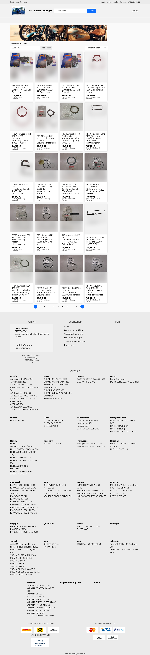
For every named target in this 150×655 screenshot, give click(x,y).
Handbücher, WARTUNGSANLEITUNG (88, 427)
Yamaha (31, 583)
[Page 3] (49, 306)
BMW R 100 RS (50, 387)
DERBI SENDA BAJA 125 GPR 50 (124, 382)
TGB (79, 541)
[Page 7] (67, 306)
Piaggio (14, 524)
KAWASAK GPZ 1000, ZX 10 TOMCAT (22, 492)
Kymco (80, 482)
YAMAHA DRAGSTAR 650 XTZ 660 (40, 589)
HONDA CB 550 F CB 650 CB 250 (23, 461)
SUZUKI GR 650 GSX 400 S (22, 569)
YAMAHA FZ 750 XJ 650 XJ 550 (41, 608)
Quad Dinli (49, 524)
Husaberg (48, 441)
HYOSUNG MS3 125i (119, 449)
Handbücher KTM (85, 423)
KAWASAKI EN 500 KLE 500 (23, 510)
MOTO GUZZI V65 (118, 496)
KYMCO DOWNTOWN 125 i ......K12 (89, 486)
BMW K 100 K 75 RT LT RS (55, 379)
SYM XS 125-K (50, 547)
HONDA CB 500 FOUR (20, 458)
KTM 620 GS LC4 (51, 493)
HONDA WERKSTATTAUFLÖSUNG (22, 445)
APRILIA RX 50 (17, 404)
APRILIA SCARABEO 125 (21, 407)
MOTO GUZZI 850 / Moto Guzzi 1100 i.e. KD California (124, 486)
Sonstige (114, 524)
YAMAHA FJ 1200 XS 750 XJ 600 (41, 602)
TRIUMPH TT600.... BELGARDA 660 (124, 551)
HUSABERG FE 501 (52, 444)
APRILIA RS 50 (16, 401)
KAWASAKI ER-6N (18, 496)
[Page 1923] (77, 306)
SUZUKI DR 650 (17, 561)
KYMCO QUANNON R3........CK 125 (91, 493)
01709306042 (134, 2)
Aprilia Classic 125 (18, 382)
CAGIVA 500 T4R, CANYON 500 (91, 379)
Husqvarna (82, 441)
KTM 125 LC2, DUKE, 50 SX (55, 485)
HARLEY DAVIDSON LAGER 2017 (122, 421)
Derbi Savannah (117, 379)
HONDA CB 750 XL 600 (21, 471)
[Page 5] (58, 306)
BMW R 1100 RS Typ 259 (54, 390)
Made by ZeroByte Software (75, 654)
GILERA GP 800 (51, 426)
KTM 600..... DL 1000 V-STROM (57, 491)
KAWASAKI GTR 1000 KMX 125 (24, 507)
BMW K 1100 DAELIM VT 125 (56, 382)
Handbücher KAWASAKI (88, 420)
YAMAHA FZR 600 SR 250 (38, 610)
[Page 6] (63, 306)
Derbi (113, 376)
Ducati (13, 418)
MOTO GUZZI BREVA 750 (121, 491)
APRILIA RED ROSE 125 (20, 393)
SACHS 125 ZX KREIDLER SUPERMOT (88, 527)
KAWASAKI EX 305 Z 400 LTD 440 (23, 514)
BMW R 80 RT (50, 396)
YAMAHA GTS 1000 (35, 613)
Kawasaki (15, 482)
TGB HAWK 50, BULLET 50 (89, 544)
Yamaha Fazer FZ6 (35, 597)
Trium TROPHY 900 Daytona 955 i (123, 545)
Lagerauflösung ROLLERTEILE (24, 526)
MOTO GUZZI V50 (118, 493)
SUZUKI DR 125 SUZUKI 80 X (23, 555)
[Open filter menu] (46, 48)
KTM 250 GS (49, 488)
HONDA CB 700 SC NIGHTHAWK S (19, 467)
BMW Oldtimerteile (53, 399)
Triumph (114, 541)
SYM (46, 541)
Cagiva (80, 376)
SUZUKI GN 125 (17, 564)
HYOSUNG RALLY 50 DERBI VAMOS (123, 445)
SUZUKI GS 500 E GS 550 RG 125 (25, 572)
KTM (46, 482)
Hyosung (114, 441)
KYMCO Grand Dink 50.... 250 (90, 491)
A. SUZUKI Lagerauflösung (22, 544)
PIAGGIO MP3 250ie (19, 529)
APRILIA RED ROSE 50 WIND (23, 396)
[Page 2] (44, 306)
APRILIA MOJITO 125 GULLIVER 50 (24, 388)
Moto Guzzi (115, 482)
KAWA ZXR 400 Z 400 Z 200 (23, 488)
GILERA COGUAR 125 (53, 420)
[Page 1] (39, 306)
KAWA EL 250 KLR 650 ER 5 (22, 485)
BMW (46, 376)
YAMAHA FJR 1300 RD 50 (38, 605)
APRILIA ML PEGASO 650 (21, 385)
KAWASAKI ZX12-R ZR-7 (21, 502)
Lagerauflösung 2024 (70, 583)
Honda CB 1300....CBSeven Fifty (24, 449)
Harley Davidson (118, 418)
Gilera (46, 418)
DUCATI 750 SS (17, 420)
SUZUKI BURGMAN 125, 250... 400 (23, 551)
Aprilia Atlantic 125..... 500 (21, 379)
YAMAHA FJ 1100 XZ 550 (38, 599)
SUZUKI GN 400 (17, 566)
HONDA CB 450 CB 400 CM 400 (23, 453)
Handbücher (83, 418)
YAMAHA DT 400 (34, 594)
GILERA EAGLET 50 (52, 423)
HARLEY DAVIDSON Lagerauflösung (119, 427)
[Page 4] (53, 306)
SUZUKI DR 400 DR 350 (21, 558)
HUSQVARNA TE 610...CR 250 (90, 444)
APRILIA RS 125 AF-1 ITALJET (23, 399)
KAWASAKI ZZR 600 (19, 499)
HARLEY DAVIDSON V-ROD (122, 432)
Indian (97, 583)
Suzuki (13, 541)
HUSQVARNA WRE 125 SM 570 (91, 446)
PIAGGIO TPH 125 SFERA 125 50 (24, 532)
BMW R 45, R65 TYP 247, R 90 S (58, 393)
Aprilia (13, 376)
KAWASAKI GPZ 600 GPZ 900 (23, 504)
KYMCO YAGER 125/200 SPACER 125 (91, 497)
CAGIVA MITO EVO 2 (86, 382)
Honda (13, 441)
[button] (105, 2)
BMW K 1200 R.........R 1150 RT (56, 385)
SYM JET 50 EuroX (52, 544)
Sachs (80, 524)
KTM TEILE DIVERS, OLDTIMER (58, 496)
